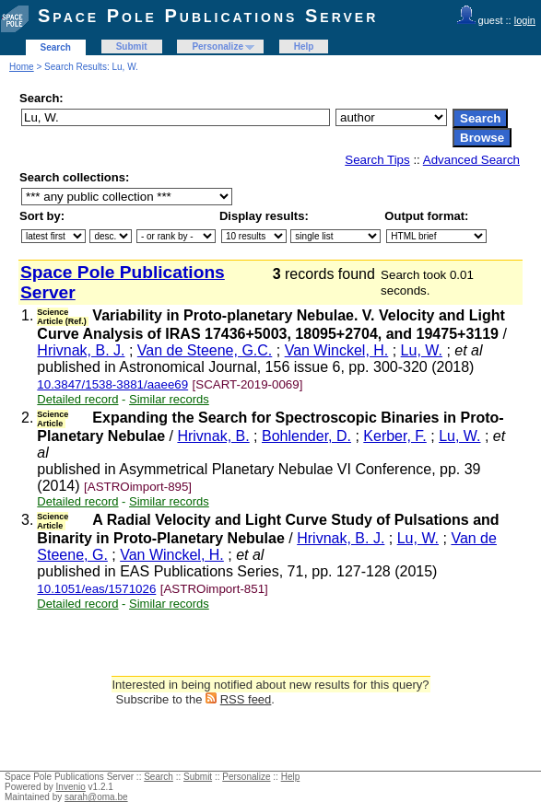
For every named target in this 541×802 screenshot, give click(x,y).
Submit (131, 46)
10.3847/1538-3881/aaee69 (112, 384)
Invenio (71, 787)
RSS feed (246, 699)
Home (21, 67)
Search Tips (377, 160)
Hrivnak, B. (213, 436)
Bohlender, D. (306, 436)
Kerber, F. (394, 436)
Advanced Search (471, 160)
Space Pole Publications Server (208, 16)
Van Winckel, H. (337, 350)
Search (56, 47)
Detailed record (77, 399)
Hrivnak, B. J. (80, 350)
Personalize (217, 46)
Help (304, 46)
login (524, 20)
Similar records (169, 399)
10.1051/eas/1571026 (96, 589)
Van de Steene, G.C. (204, 350)
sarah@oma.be (96, 797)
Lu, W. (421, 350)
